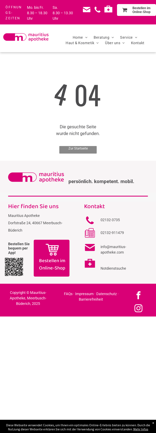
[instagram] (138, 308)
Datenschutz (106, 294)
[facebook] (138, 295)
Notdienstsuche (113, 268)
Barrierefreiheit (91, 299)
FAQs (68, 294)
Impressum (84, 294)
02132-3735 (110, 220)
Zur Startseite (78, 148)
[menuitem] (80, 37)
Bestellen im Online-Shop (52, 264)
